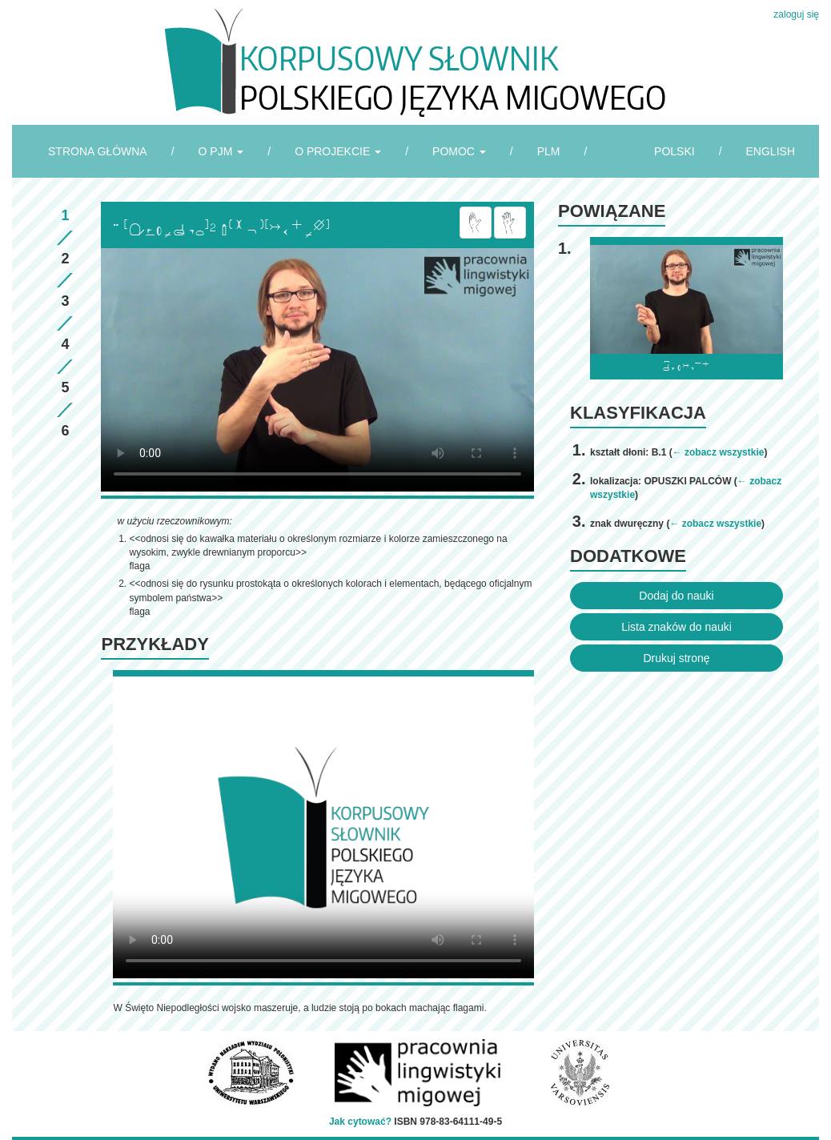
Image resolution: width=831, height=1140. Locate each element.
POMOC (459, 151)
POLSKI (674, 151)
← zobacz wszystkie (718, 452)
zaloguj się (796, 14)
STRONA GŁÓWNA (97, 151)
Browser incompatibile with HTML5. (317, 370)
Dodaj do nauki (676, 595)
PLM (548, 151)
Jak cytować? (360, 1121)
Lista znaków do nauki (676, 626)
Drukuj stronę (676, 658)
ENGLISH (770, 151)
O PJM (221, 151)
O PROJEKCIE (338, 151)
